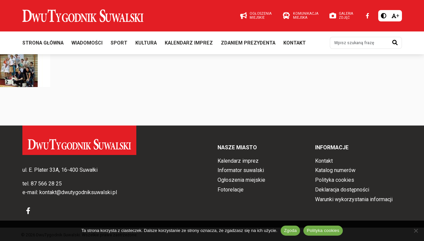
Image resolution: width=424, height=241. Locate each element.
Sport (119, 43)
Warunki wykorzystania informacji (354, 199)
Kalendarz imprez (189, 43)
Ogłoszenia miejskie (241, 180)
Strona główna (42, 43)
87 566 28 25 (46, 183)
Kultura (146, 43)
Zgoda (290, 230)
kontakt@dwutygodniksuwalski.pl (78, 192)
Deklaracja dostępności (342, 189)
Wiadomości (87, 43)
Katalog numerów (335, 170)
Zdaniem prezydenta (248, 43)
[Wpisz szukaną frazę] (359, 43)
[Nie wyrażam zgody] (415, 230)
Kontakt (294, 43)
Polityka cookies (334, 180)
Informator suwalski (241, 170)
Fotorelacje (231, 189)
